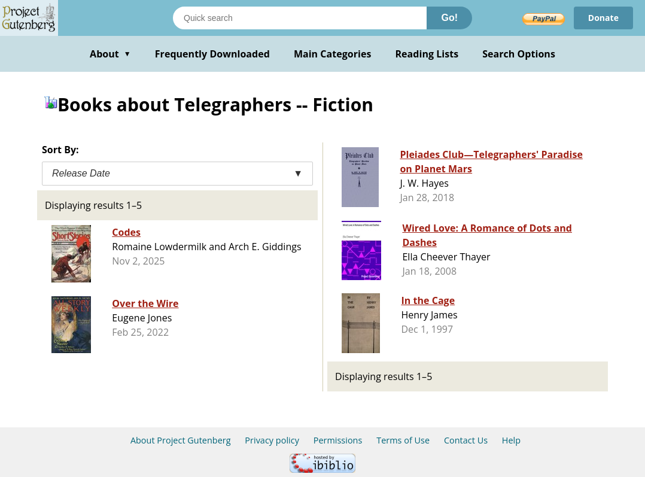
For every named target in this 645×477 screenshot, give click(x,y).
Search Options (518, 53)
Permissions (338, 440)
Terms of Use (403, 440)
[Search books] (300, 18)
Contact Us (466, 440)
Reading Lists (427, 53)
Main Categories (333, 53)
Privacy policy (272, 440)
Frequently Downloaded (212, 53)
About (110, 54)
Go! (449, 18)
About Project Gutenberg (180, 440)
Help (511, 440)
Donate (603, 17)
